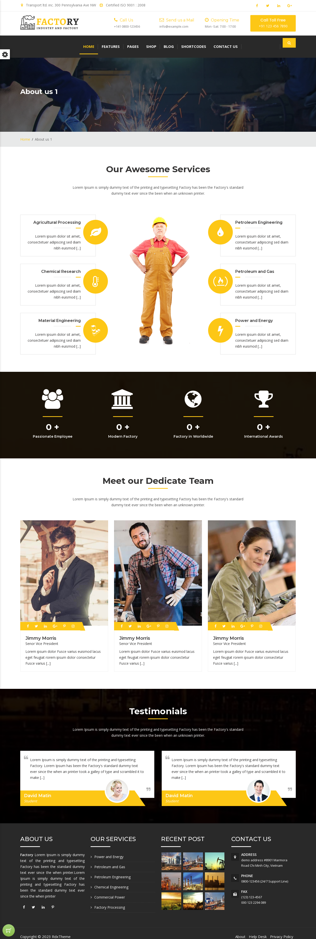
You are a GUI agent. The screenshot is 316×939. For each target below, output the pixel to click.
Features (51, 43)
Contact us (166, 43)
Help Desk (258, 929)
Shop (92, 43)
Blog (109, 43)
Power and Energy (108, 850)
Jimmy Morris (40, 631)
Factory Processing (109, 900)
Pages (73, 43)
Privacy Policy (281, 929)
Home (29, 43)
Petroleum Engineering (112, 870)
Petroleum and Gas (109, 860)
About (240, 929)
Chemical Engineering (111, 880)
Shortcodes (134, 43)
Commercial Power (109, 890)
